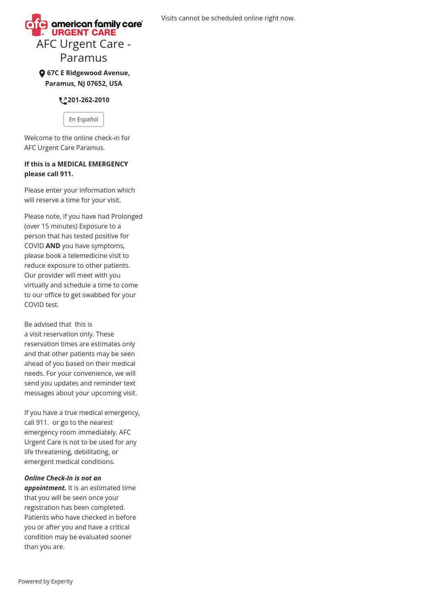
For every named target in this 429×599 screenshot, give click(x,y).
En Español (83, 119)
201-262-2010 (84, 99)
